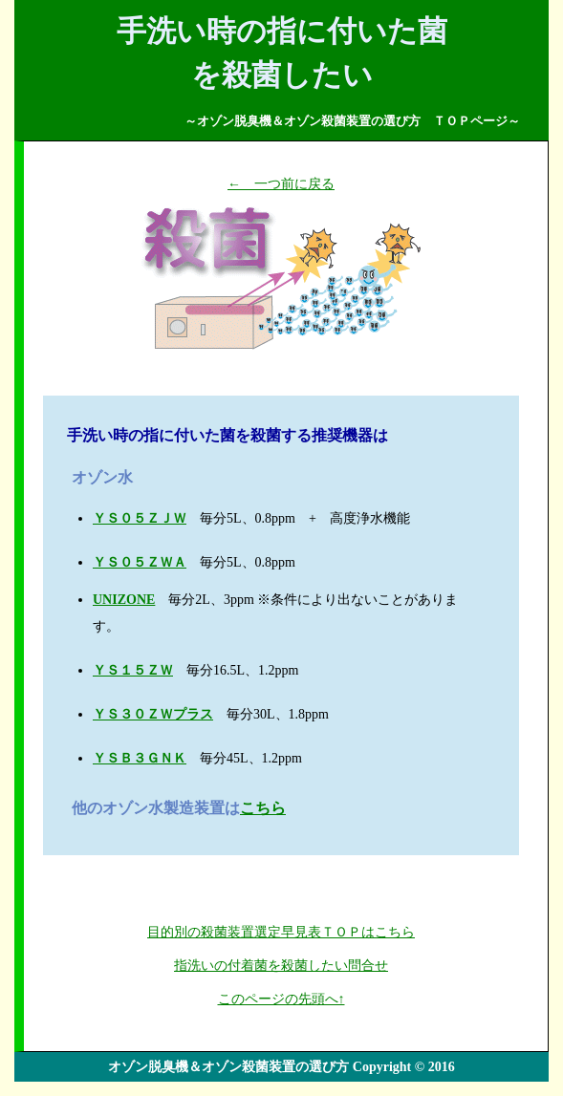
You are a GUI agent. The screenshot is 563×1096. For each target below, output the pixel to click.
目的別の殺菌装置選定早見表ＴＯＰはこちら (281, 932)
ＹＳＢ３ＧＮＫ (139, 758)
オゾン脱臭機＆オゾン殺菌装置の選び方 (228, 1067)
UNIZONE (124, 599)
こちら (263, 808)
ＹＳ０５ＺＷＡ (139, 562)
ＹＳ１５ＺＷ (133, 670)
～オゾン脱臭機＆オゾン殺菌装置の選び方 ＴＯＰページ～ (352, 121)
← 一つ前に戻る (281, 184)
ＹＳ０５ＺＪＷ (139, 518)
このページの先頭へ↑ (281, 999)
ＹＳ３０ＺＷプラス (153, 714)
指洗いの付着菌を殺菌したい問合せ (281, 965)
